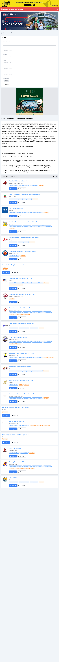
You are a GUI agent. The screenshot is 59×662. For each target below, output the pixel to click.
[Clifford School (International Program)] (5, 325)
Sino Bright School (15, 448)
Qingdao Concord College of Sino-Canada (15, 407)
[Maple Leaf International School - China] (5, 382)
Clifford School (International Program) (21, 323)
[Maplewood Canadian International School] (5, 396)
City (4, 66)
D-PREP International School (18, 337)
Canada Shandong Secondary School (14, 265)
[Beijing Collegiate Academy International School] (5, 196)
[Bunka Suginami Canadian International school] (5, 239)
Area (4, 72)
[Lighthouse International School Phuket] (5, 355)
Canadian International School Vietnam (21, 308)
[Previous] (3, 21)
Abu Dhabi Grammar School (17, 181)
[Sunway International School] (5, 464)
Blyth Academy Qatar (16, 208)
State (4, 60)
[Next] (56, 21)
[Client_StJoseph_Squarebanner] (29, 101)
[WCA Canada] (5, 479)
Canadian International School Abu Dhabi (22, 294)
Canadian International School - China (21, 278)
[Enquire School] (13, 188)
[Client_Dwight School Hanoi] (29, 21)
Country (5, 54)
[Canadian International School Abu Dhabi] (5, 296)
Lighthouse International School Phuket (21, 353)
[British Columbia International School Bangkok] (5, 224)
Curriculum (6, 78)
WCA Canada (13, 478)
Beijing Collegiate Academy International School (24, 194)
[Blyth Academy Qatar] (5, 210)
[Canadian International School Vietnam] (5, 310)
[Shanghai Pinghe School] (5, 423)
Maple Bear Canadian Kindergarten (20, 367)
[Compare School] (21, 188)
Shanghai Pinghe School (16, 421)
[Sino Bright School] (5, 450)
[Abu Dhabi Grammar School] (5, 183)
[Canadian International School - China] (5, 280)
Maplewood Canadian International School (22, 394)
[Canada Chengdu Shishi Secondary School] (5, 253)
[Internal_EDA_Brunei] (29, 3)
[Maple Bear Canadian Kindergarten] (5, 368)
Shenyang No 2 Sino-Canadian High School (15, 435)
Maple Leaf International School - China (21, 380)
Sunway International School (18, 462)
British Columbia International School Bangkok (24, 222)
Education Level (7, 48)
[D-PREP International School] (5, 339)
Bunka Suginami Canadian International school (24, 237)
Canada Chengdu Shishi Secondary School (22, 251)
